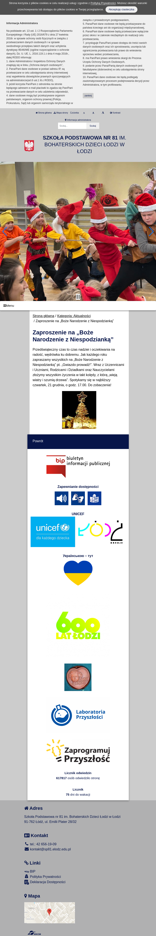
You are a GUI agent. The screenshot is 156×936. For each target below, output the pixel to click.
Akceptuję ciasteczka (121, 9)
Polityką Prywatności (103, 3)
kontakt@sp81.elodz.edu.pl (47, 849)
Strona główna (44, 113)
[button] (5, 231)
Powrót (38, 441)
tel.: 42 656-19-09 (40, 844)
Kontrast (115, 113)
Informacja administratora (78, 120)
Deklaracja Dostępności (45, 882)
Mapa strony (61, 113)
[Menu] (78, 306)
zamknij (88, 95)
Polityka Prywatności (42, 876)
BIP (29, 871)
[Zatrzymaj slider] (78, 297)
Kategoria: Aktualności (74, 316)
